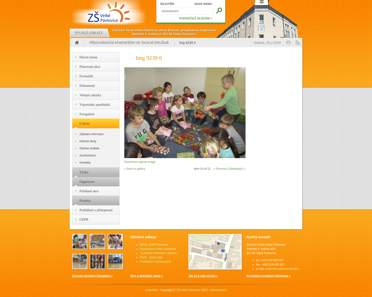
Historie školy (87, 141)
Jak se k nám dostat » (203, 276)
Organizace (86, 181)
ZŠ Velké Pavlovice (188, 290)
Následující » (237, 168)
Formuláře (86, 76)
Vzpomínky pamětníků (94, 104)
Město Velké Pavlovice (154, 244)
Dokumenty (87, 85)
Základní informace (91, 134)
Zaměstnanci (87, 155)
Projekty (85, 200)
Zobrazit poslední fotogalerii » (92, 276)
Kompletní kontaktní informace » (268, 276)
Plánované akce (89, 67)
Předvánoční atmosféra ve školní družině (129, 43)
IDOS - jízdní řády (151, 257)
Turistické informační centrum (158, 253)
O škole (84, 123)
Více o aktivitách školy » (146, 276)
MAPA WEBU (203, 4)
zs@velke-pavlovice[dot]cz (282, 268)
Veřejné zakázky (90, 95)
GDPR (83, 219)
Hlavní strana (88, 57)
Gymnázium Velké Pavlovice (158, 249)
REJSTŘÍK (167, 4)
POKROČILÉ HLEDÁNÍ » (195, 18)
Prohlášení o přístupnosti (95, 210)
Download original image (139, 162)
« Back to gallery (134, 168)
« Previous (220, 168)
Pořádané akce (89, 191)
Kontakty (85, 162)
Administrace (218, 290)
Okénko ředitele (89, 148)
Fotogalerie (87, 114)
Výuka (83, 172)
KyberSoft (151, 290)
